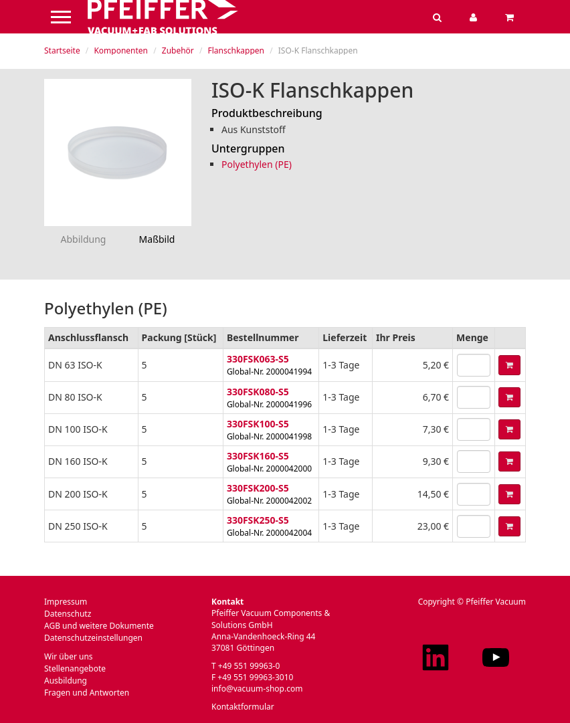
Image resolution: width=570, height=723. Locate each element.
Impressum (65, 601)
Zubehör (178, 50)
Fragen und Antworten (86, 692)
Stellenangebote (75, 668)
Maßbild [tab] (157, 239)
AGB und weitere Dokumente (99, 625)
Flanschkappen (236, 50)
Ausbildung (65, 680)
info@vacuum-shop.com (256, 688)
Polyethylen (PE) (256, 164)
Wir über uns (68, 656)
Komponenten (121, 50)
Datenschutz (67, 613)
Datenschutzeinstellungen (93, 637)
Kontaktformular (242, 706)
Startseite (62, 50)
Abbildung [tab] (83, 239)
